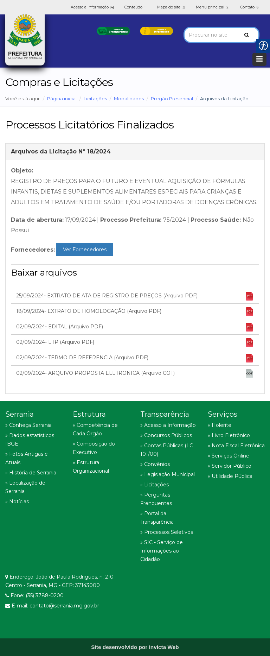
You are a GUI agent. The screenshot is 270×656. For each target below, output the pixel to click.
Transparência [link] (164, 414)
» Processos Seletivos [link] (166, 532)
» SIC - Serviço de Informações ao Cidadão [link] (161, 550)
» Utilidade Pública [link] (230, 476)
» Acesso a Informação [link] (168, 425)
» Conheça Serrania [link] (28, 425)
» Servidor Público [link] (229, 466)
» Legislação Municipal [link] (167, 474)
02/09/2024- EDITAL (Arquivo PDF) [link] (135, 327)
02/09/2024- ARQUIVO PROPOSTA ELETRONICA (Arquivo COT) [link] (135, 373)
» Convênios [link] (155, 464)
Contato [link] (249, 7)
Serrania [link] (19, 414)
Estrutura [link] (89, 414)
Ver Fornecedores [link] (85, 249)
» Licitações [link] (154, 484)
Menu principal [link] (213, 7)
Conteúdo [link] (135, 7)
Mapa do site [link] (171, 7)
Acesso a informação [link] (92, 7)
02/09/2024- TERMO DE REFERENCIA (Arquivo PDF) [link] (135, 358)
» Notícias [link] (17, 501)
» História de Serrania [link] (30, 472)
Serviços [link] (222, 414)
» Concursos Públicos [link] (166, 435)
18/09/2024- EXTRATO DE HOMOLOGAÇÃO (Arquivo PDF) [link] (135, 311)
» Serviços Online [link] (228, 456)
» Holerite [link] (219, 425)
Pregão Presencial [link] (172, 98)
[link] (113, 30)
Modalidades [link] (129, 98)
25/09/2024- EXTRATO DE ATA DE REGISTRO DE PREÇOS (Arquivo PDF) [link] (135, 296)
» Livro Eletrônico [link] (229, 435)
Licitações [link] (95, 98)
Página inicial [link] (62, 98)
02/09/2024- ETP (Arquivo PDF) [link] (135, 342)
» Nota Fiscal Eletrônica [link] (236, 445)
